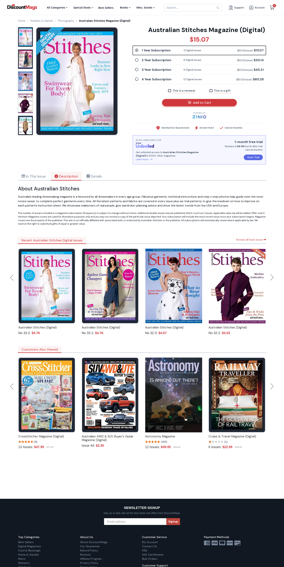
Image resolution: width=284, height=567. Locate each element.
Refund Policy (89, 550)
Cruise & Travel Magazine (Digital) (232, 436)
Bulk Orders (149, 559)
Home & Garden (28, 555)
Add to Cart (199, 102)
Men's (22, 559)
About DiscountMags (94, 542)
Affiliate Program (91, 559)
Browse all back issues (251, 239)
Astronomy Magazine (160, 436)
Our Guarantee (90, 546)
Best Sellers (26, 542)
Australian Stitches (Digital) (37, 327)
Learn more (144, 159)
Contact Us (149, 546)
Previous (12, 277)
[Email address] (135, 521)
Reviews (85, 555)
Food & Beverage (29, 550)
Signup (173, 521)
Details (94, 176)
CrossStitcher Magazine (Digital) (41, 436)
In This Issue (34, 176)
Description (66, 176)
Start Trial (253, 157)
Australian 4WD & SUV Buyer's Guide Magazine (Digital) (107, 438)
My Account (150, 542)
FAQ (144, 550)
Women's (24, 563)
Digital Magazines (29, 546)
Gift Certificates (152, 555)
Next (272, 277)
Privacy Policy (89, 563)
